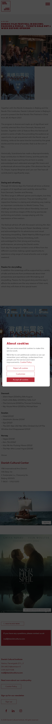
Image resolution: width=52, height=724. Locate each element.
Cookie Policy (26, 362)
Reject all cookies (20, 368)
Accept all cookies (20, 380)
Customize (20, 374)
